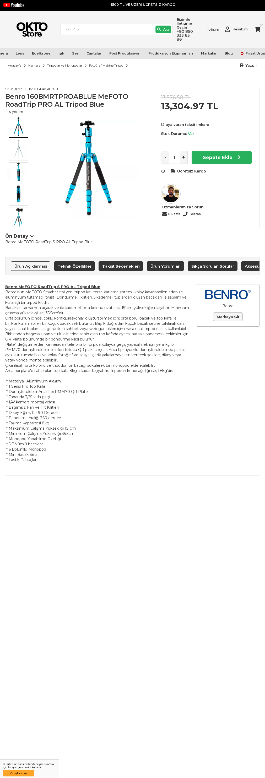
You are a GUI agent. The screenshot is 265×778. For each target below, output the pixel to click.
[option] (88, 168)
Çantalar (93, 53)
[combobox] (116, 29)
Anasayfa (14, 65)
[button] (248, 65)
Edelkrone (41, 53)
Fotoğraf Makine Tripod (106, 65)
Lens (20, 53)
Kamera (34, 65)
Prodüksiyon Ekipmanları (170, 53)
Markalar (209, 53)
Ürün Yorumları (165, 266)
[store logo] (29, 29)
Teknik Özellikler (74, 266)
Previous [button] (10, 174)
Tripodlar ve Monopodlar (64, 65)
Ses (75, 53)
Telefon (195, 214)
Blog (229, 53)
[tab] (30, 266)
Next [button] (140, 174)
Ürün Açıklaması (30, 266)
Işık (61, 53)
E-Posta (174, 214)
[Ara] (163, 29)
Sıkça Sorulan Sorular (212, 266)
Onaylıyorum (18, 773)
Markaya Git (228, 317)
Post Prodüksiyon (124, 53)
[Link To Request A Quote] (209, 29)
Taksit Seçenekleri (121, 266)
